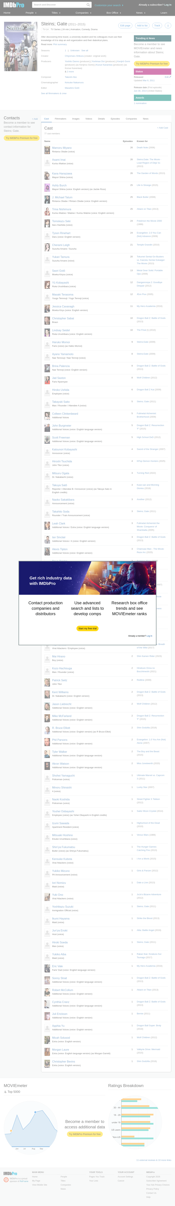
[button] (88, 628)
